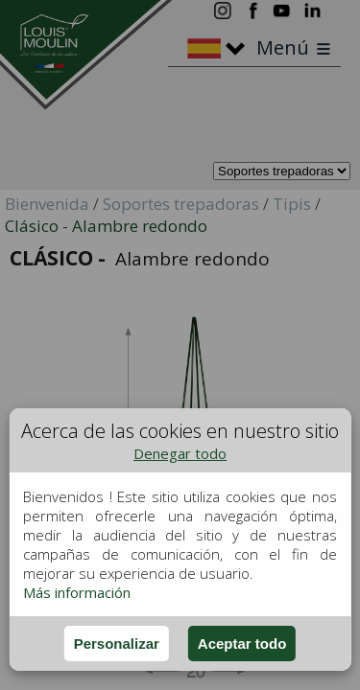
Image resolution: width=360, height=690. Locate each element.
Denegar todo (180, 453)
